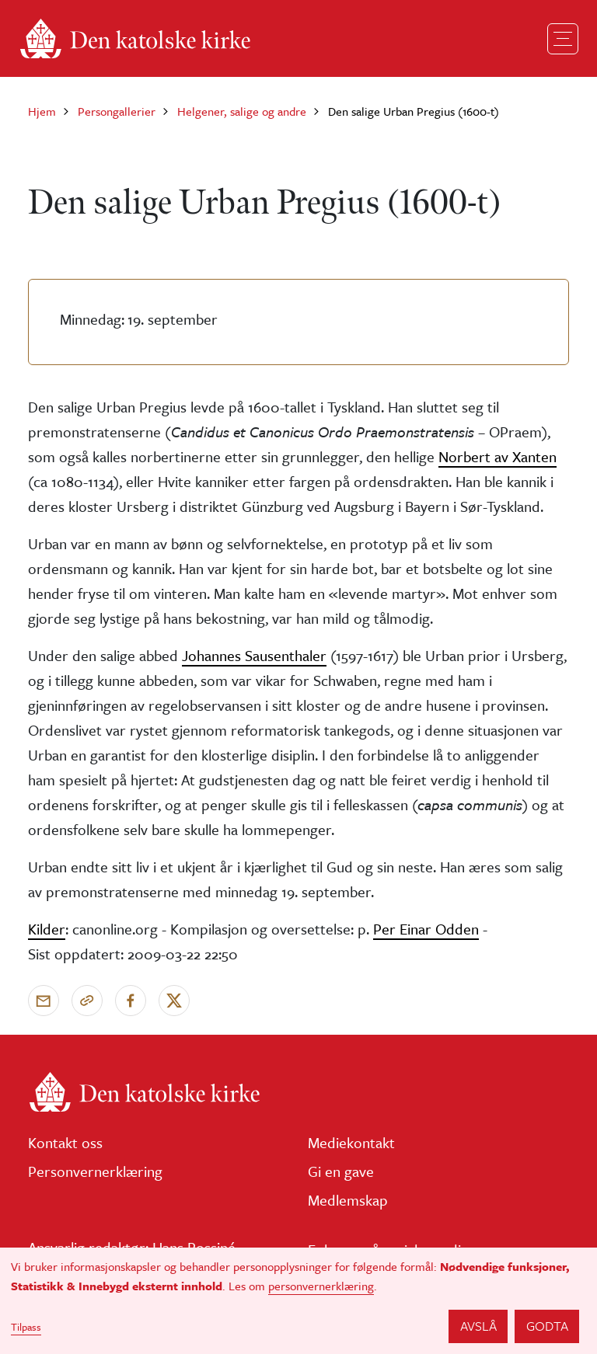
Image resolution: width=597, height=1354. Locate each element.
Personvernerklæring (95, 1171)
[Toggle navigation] (562, 38)
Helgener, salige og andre (241, 111)
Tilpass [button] (26, 1327)
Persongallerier (116, 111)
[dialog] (298, 1301)
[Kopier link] (87, 1000)
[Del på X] (174, 1000)
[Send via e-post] (43, 1000)
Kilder (46, 928)
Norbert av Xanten (497, 456)
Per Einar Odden (426, 928)
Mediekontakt (351, 1142)
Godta (547, 1325)
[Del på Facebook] (130, 1000)
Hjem (42, 111)
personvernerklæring (321, 1285)
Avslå (478, 1325)
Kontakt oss (65, 1142)
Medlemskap (348, 1199)
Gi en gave (341, 1171)
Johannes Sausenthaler (254, 655)
